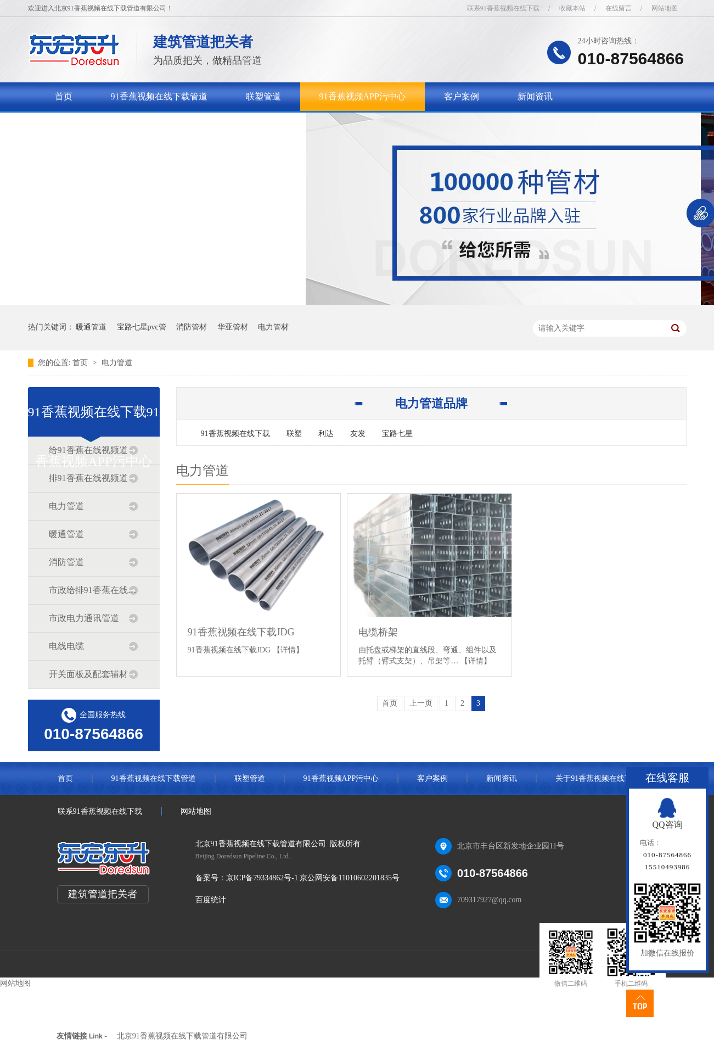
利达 (326, 433)
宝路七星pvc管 (141, 327)
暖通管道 (91, 327)
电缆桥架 (378, 632)
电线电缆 (66, 646)
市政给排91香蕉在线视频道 (93, 590)
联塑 (294, 433)
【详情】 (288, 650)
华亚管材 (232, 327)
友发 (358, 433)
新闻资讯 (535, 96)
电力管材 (273, 327)
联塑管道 (263, 96)
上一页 (420, 703)
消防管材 (191, 327)
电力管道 (117, 363)
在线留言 (618, 8)
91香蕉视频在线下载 (235, 433)
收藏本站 (572, 8)
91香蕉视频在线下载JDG (241, 632)
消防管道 (66, 562)
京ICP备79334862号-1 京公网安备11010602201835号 (313, 878)
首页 (63, 96)
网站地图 (664, 8)
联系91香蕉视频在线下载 (503, 8)
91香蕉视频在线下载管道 (159, 96)
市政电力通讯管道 (84, 618)
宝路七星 (397, 433)
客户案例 (461, 96)
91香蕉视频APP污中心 (362, 96)
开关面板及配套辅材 (88, 674)
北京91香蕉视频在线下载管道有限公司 (182, 1036)
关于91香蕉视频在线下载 (103, 125)
